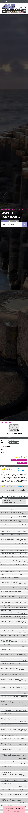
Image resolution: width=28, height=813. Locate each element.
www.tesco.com (12, 442)
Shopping (6, 422)
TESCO (2, 587)
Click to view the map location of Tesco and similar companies (13, 501)
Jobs (17, 221)
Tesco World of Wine (6, 596)
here (23, 810)
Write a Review (22, 462)
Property (10, 221)
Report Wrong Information (19, 459)
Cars (14, 221)
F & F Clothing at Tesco (6, 687)
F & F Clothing (4, 679)
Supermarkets (12, 422)
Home (2, 422)
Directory (4, 221)
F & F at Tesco (4, 654)
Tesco (2, 509)
